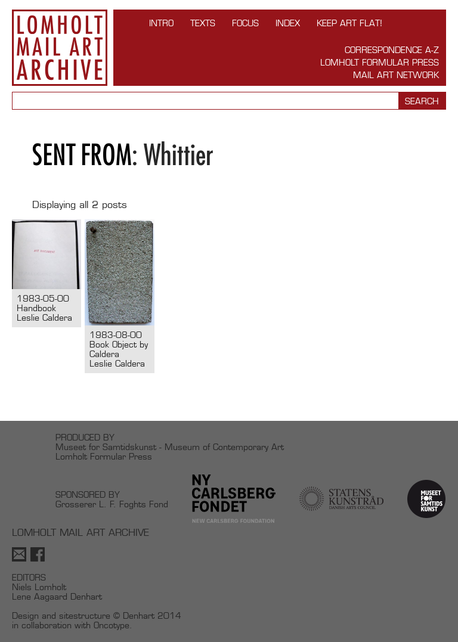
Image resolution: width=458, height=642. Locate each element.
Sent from (82, 155)
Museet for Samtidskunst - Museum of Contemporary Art (169, 447)
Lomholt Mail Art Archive (59, 48)
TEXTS (202, 23)
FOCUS (245, 23)
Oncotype (111, 625)
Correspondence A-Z (392, 50)
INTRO (161, 23)
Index (288, 23)
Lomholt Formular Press (379, 62)
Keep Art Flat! (349, 23)
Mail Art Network (396, 75)
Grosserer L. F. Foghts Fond (111, 504)
